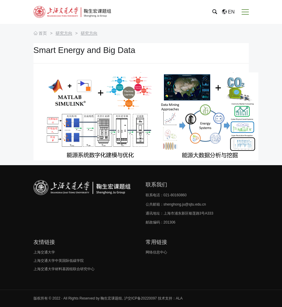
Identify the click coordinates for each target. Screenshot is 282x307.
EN (228, 11)
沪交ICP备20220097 (140, 298)
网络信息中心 (156, 252)
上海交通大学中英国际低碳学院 (58, 261)
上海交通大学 (44, 252)
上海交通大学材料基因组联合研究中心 (63, 269)
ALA (179, 298)
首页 (40, 33)
